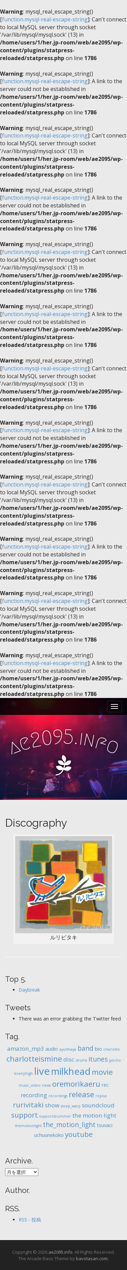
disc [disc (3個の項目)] (68, 1059)
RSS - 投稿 (30, 1219)
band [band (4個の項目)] (85, 1048)
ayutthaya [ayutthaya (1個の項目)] (67, 1049)
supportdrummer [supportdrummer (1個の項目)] (55, 1116)
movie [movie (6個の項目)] (102, 1072)
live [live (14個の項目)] (42, 1071)
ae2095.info (60, 1252)
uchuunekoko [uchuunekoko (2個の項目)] (49, 1135)
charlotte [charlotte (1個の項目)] (111, 1049)
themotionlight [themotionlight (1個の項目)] (28, 1125)
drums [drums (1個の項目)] (81, 1060)
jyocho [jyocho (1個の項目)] (115, 1060)
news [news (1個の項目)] (46, 1085)
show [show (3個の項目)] (52, 1105)
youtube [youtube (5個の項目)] (79, 1134)
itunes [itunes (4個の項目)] (98, 1059)
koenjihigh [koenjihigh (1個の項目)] (23, 1073)
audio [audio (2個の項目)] (51, 1049)
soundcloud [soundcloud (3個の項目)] (98, 1105)
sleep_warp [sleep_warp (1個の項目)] (71, 1106)
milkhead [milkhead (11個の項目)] (70, 1071)
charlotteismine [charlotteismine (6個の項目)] (34, 1058)
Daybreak (29, 990)
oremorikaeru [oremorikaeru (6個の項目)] (76, 1084)
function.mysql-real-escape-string (45, 19)
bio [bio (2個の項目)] (98, 1049)
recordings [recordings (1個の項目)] (57, 1095)
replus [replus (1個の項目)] (101, 1095)
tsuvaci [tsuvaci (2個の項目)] (104, 1125)
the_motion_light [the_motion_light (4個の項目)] (69, 1124)
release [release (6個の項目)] (81, 1094)
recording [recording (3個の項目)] (34, 1095)
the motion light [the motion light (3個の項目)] (94, 1115)
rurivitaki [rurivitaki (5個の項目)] (28, 1104)
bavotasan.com (92, 1258)
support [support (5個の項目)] (24, 1115)
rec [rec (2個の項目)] (105, 1085)
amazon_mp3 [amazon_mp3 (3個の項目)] (25, 1048)
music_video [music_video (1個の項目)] (30, 1085)
